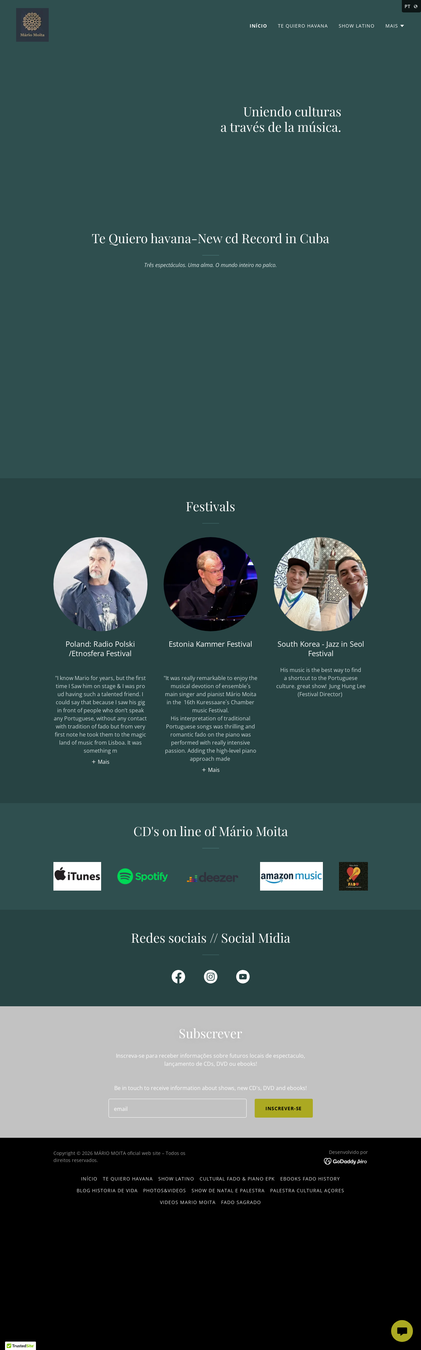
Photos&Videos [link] (164, 1190)
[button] (395, 26)
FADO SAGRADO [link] (241, 1202)
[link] (32, 24)
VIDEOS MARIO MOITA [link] (188, 1202)
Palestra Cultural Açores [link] (307, 1190)
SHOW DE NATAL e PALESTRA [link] (228, 1190)
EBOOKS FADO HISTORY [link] (310, 1178)
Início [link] (258, 26)
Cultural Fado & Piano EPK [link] (237, 1178)
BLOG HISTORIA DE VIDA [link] (107, 1190)
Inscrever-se (283, 1108)
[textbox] (178, 1108)
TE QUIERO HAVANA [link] (303, 26)
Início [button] (89, 1178)
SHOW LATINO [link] (357, 26)
